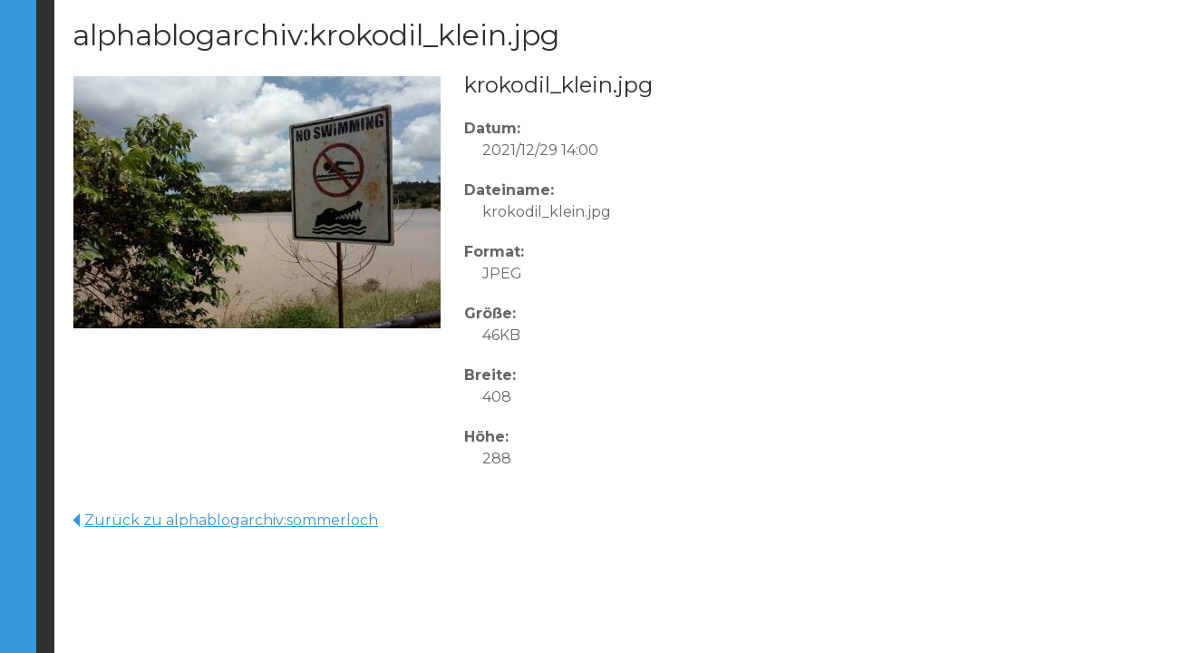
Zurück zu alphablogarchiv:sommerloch (225, 520)
